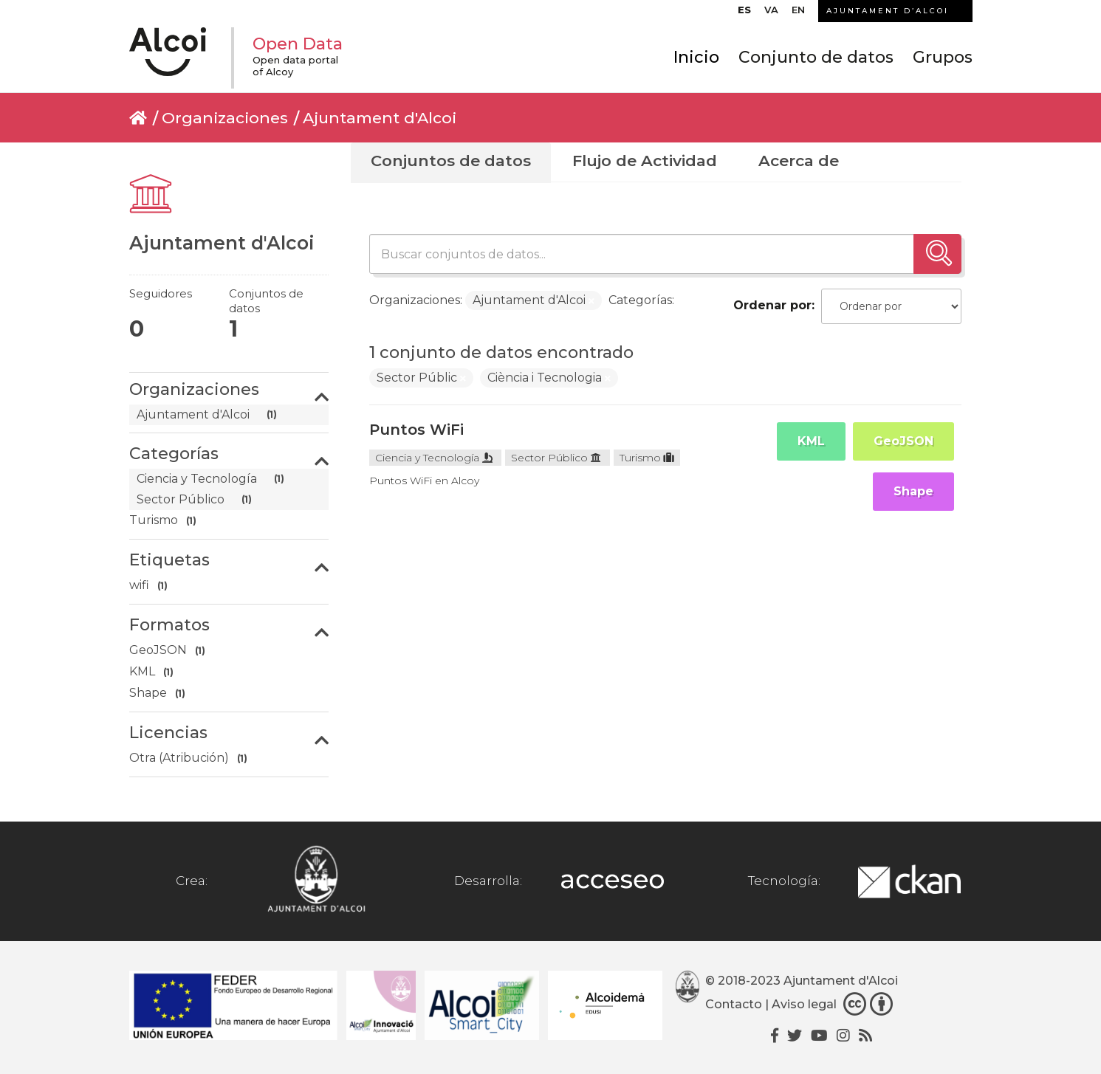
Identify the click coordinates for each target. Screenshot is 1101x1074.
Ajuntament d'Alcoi (379, 118)
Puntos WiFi (416, 429)
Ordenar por (772, 305)
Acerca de (798, 160)
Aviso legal (804, 1004)
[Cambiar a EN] (798, 13)
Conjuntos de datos (451, 160)
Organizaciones (225, 118)
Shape (913, 491)
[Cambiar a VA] (771, 13)
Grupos (943, 57)
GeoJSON (903, 441)
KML (811, 441)
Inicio (696, 57)
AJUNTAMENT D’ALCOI (887, 11)
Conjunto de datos (816, 57)
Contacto (733, 1004)
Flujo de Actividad (644, 160)
